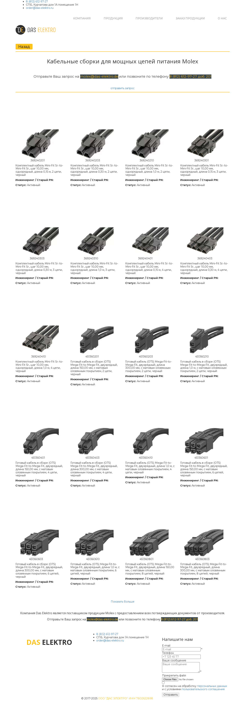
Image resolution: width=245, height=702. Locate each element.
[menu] (150, 18)
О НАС (222, 18)
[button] (81, 18)
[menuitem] (81, 18)
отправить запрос (122, 88)
